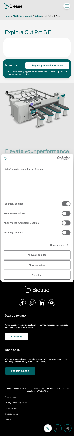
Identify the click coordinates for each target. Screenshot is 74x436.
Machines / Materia (22, 16)
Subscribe (16, 336)
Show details (57, 245)
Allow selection (37, 265)
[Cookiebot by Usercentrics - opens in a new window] (57, 158)
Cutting (38, 16)
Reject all (37, 275)
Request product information (47, 65)
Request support (20, 371)
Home (8, 16)
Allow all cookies (37, 255)
